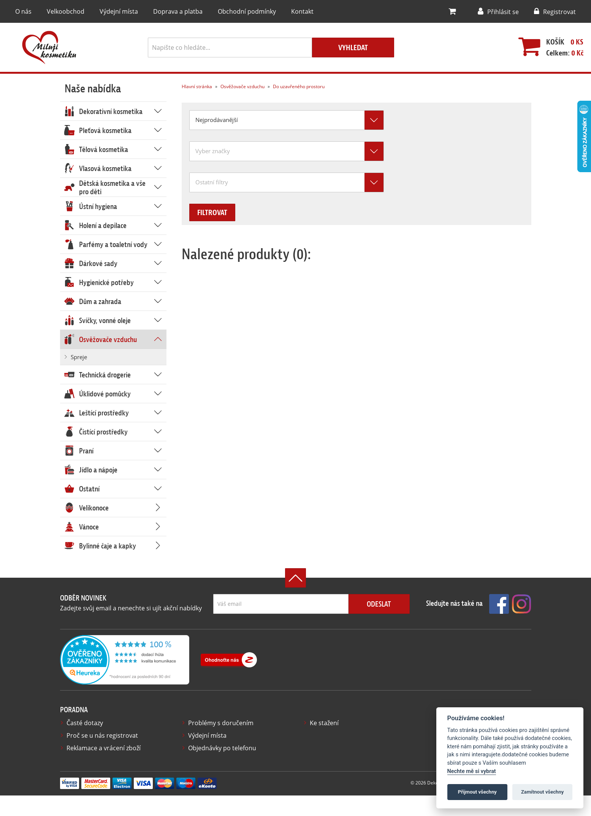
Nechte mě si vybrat (471, 771)
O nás (23, 11)
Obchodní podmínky (237, 11)
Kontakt (290, 11)
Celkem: (561, 53)
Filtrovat (218, 213)
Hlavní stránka (196, 86)
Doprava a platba (172, 11)
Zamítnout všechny (542, 792)
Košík (551, 42)
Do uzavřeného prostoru (296, 86)
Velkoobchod (64, 11)
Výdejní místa (115, 11)
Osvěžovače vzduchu (240, 86)
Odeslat (379, 605)
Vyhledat (353, 48)
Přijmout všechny (477, 792)
